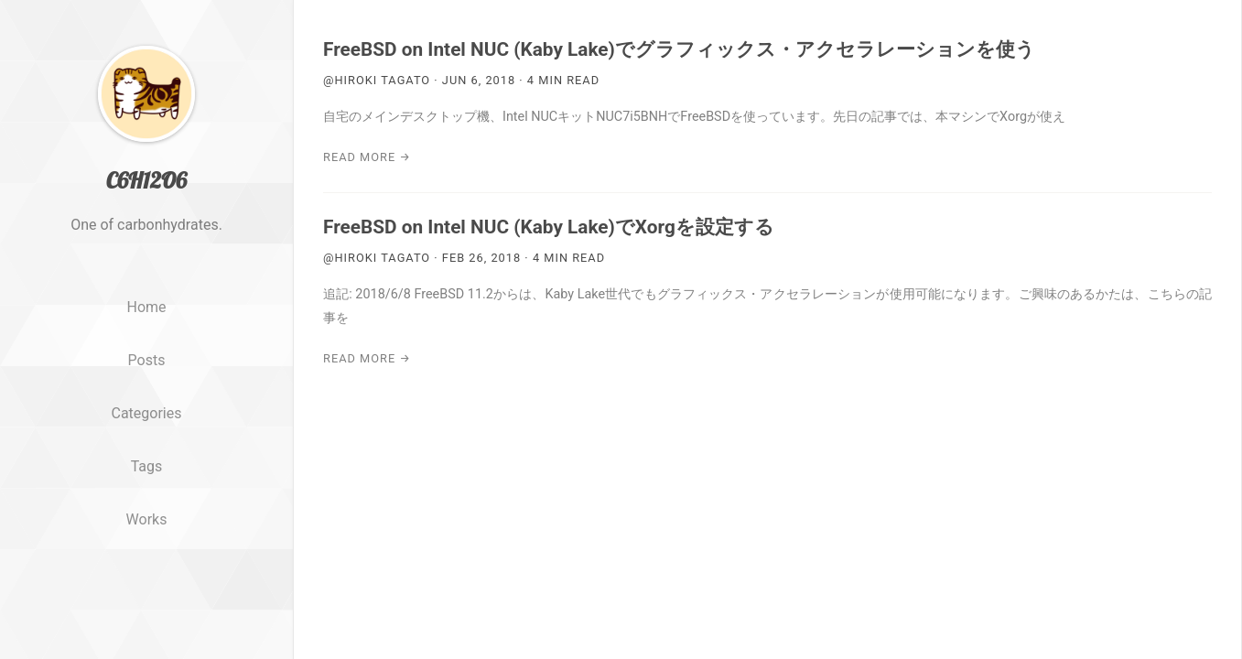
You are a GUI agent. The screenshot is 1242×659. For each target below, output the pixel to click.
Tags (147, 507)
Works (146, 560)
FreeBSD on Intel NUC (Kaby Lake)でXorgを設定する (548, 227)
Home (146, 349)
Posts (147, 401)
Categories (147, 454)
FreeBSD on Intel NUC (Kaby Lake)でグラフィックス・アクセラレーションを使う (679, 49)
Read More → (367, 157)
